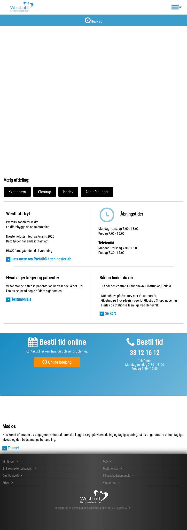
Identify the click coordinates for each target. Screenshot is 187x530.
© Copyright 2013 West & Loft (114, 508)
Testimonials (21, 299)
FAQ (105, 461)
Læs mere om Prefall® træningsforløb (41, 259)
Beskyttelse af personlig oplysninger (76, 508)
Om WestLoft (10, 475)
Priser (6, 482)
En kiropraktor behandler (17, 468)
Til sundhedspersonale (116, 475)
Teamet (13, 448)
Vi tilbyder (8, 461)
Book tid (93, 20)
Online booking (56, 362)
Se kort (110, 313)
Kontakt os (109, 482)
